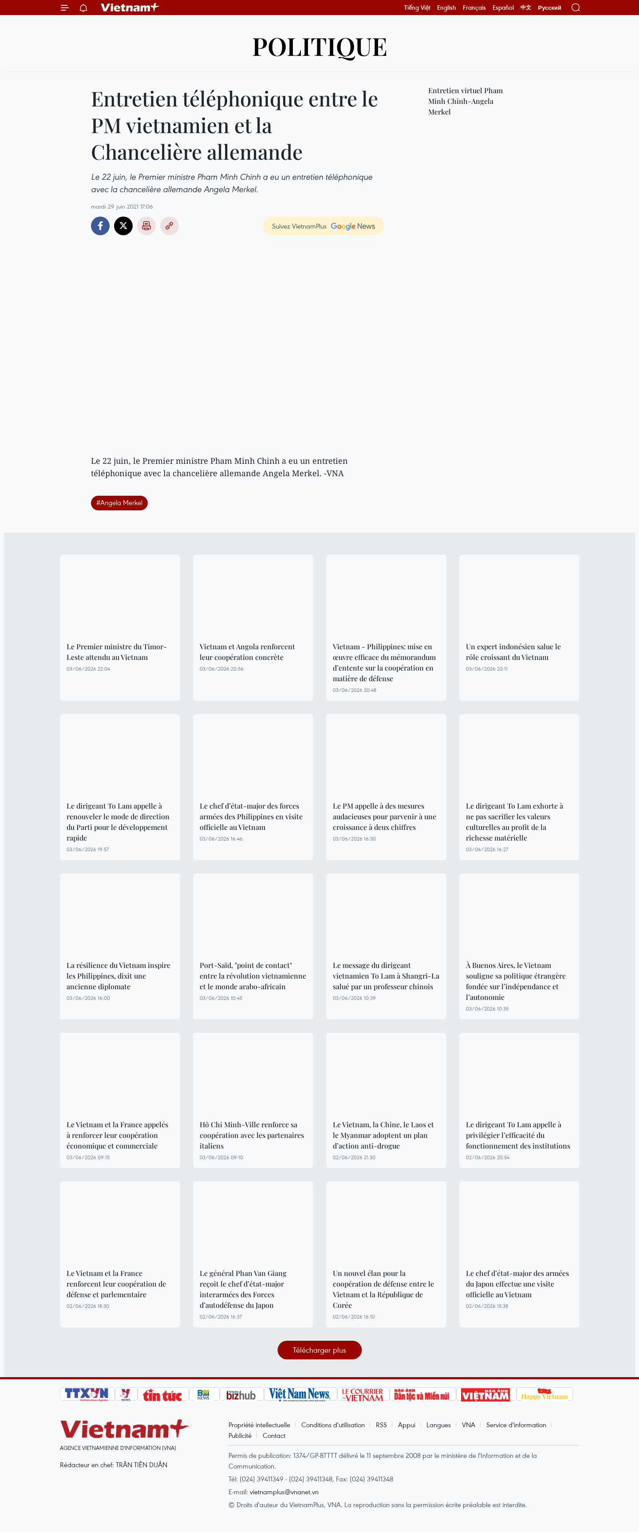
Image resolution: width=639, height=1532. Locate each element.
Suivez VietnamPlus (299, 225)
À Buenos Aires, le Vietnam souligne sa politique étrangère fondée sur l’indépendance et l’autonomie (516, 981)
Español (503, 8)
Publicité (240, 1435)
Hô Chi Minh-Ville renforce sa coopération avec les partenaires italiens (252, 1135)
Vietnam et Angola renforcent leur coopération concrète (247, 652)
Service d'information (516, 1424)
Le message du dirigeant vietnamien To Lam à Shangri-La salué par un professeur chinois (386, 975)
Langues (438, 1424)
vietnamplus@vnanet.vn (284, 1491)
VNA (468, 1424)
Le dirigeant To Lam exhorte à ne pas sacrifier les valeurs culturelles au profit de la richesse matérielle (514, 821)
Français (474, 8)
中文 (526, 7)
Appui (406, 1424)
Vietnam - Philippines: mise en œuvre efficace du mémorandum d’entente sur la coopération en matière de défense (384, 662)
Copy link (169, 226)
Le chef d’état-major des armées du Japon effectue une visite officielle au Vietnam (517, 1283)
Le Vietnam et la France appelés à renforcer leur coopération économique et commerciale (117, 1135)
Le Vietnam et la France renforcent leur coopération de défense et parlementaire (116, 1283)
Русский (549, 7)
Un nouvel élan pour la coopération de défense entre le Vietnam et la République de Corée (383, 1289)
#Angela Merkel (119, 502)
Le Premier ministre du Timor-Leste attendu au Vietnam (117, 652)
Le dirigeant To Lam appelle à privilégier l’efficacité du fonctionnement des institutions (518, 1135)
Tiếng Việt (417, 8)
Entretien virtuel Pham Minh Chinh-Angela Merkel (465, 101)
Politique (319, 45)
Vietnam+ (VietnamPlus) (130, 7)
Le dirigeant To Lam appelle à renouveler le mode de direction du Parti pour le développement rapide (118, 821)
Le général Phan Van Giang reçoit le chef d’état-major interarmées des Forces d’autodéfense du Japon (243, 1289)
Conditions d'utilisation (333, 1424)
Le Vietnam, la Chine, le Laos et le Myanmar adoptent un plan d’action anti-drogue (383, 1135)
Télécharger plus (319, 1350)
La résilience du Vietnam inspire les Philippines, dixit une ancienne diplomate (118, 975)
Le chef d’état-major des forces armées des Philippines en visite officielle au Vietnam (251, 816)
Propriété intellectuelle (259, 1424)
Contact (274, 1435)
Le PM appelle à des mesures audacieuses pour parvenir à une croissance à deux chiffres (384, 816)
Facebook (100, 226)
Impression (146, 226)
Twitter (123, 226)
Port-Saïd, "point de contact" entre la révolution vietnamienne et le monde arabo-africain (253, 975)
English (446, 8)
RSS (381, 1424)
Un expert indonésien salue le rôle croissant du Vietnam (513, 652)
